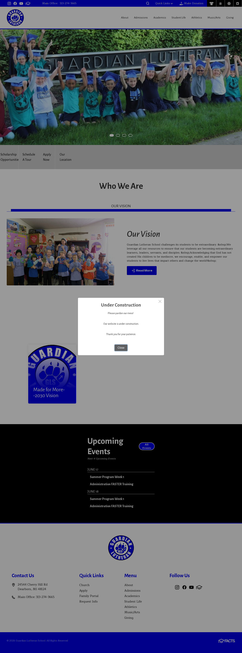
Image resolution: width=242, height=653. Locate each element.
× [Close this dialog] (160, 302)
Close (121, 347)
